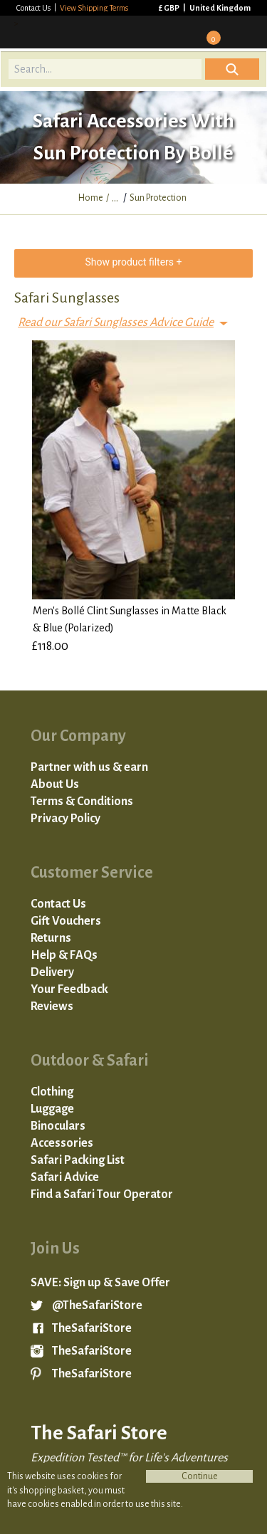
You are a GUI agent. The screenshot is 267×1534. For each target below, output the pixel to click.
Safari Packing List (78, 1160)
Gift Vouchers (66, 921)
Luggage (52, 1109)
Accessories (62, 1143)
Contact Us (34, 8)
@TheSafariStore (97, 1305)
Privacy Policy (65, 818)
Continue (200, 1476)
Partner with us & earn (89, 767)
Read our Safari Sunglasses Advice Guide (116, 322)
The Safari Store (87, 31)
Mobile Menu (246, 31)
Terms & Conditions (82, 801)
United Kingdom (220, 8)
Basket (208, 33)
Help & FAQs (64, 955)
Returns (51, 938)
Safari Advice (65, 1177)
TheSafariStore (92, 1328)
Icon (232, 69)
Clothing (52, 1092)
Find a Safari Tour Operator (102, 1194)
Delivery (52, 972)
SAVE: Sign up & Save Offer (100, 1282)
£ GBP (170, 8)
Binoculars (58, 1126)
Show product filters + (133, 262)
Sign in (171, 31)
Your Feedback (69, 989)
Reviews (52, 1006)
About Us (55, 784)
